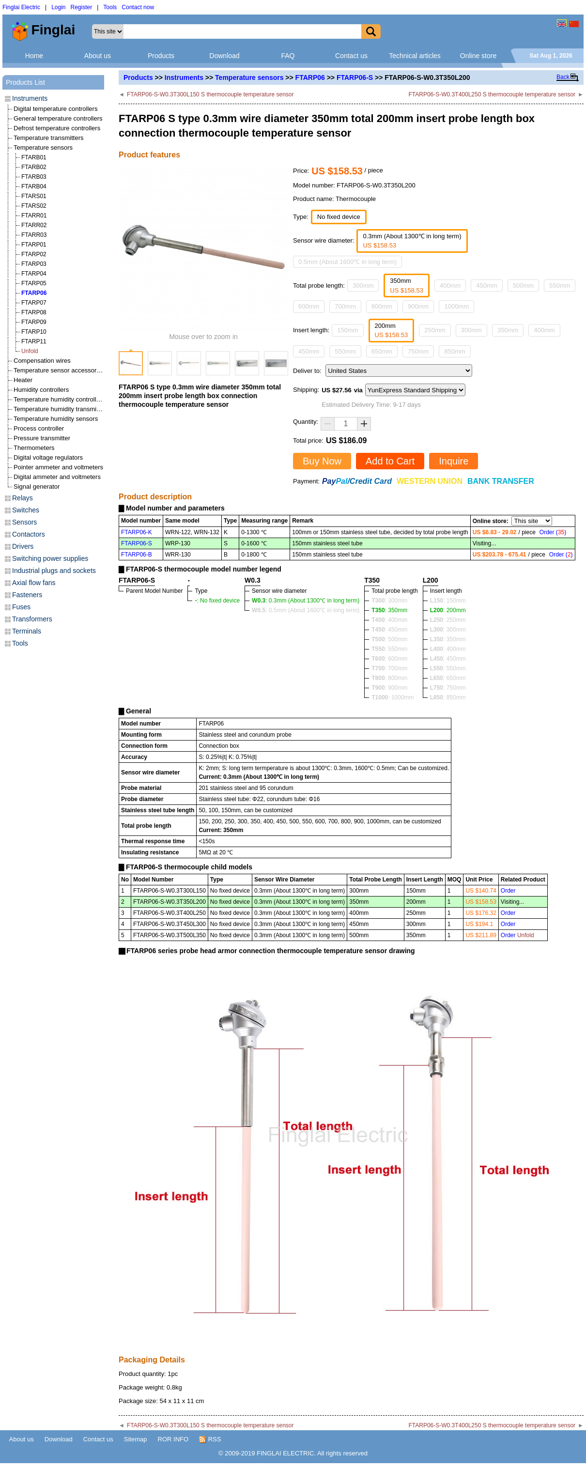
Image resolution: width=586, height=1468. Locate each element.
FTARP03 (33, 264)
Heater (23, 380)
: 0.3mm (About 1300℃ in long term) (305, 600)
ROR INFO (173, 1439)
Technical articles (415, 56)
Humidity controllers (41, 389)
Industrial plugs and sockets (54, 570)
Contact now (138, 7)
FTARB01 (33, 157)
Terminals (26, 631)
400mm (450, 285)
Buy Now (322, 461)
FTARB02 (33, 167)
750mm (418, 351)
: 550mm (389, 649)
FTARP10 (33, 331)
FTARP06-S (355, 77)
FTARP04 (33, 273)
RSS (210, 1439)
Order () (553, 532)
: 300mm (389, 600)
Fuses (21, 607)
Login (58, 7)
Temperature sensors (249, 77)
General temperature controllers (58, 118)
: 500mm (389, 639)
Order (508, 890)
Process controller (39, 428)
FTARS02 (33, 205)
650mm (381, 351)
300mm (363, 285)
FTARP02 (33, 254)
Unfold (29, 351)
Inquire (453, 461)
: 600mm (389, 658)
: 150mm (448, 600)
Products (161, 56)
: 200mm (448, 610)
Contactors (28, 534)
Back (563, 77)
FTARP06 (310, 77)
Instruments (184, 77)
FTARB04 (33, 186)
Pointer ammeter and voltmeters (58, 467)
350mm (507, 330)
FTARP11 (33, 341)
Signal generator (37, 486)
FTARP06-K (136, 532)
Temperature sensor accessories (59, 370)
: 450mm (389, 629)
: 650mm (448, 678)
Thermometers (34, 447)
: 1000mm (392, 697)
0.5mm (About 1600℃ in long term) (347, 261)
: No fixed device (217, 600)
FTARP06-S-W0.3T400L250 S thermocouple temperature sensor (492, 94)
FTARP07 (33, 302)
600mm (308, 306)
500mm (523, 285)
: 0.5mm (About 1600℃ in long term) (305, 610)
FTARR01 (33, 215)
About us (97, 56)
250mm (434, 330)
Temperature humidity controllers (59, 399)
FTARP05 (33, 283)
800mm (381, 306)
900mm (418, 306)
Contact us (351, 56)
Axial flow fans (33, 583)
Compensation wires (42, 360)
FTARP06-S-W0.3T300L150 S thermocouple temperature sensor (210, 94)
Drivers (22, 546)
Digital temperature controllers (55, 108)
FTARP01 (33, 244)
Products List (25, 82)
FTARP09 (33, 322)
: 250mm (448, 620)
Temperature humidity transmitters (61, 409)
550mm (559, 285)
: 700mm (389, 668)
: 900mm (389, 687)
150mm (347, 330)
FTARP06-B (136, 554)
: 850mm (448, 697)
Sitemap (135, 1439)
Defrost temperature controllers (57, 128)
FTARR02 (33, 225)
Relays (22, 498)
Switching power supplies (50, 558)
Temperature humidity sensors (56, 418)
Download (224, 56)
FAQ (287, 56)
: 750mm (448, 687)
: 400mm (389, 620)
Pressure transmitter (42, 438)
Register (82, 7)
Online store (478, 56)
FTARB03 (33, 176)
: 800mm (389, 678)
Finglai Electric (21, 7)
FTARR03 (33, 235)
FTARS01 (33, 196)
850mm (454, 351)
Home (34, 56)
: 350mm (389, 610)
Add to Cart (390, 461)
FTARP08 (33, 312)
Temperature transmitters (49, 137)
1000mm (456, 306)
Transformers (32, 619)
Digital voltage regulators (48, 457)
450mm (486, 285)
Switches (25, 510)
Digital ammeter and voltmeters (57, 476)
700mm (345, 306)
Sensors (24, 522)
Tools (110, 7)
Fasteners (27, 595)
